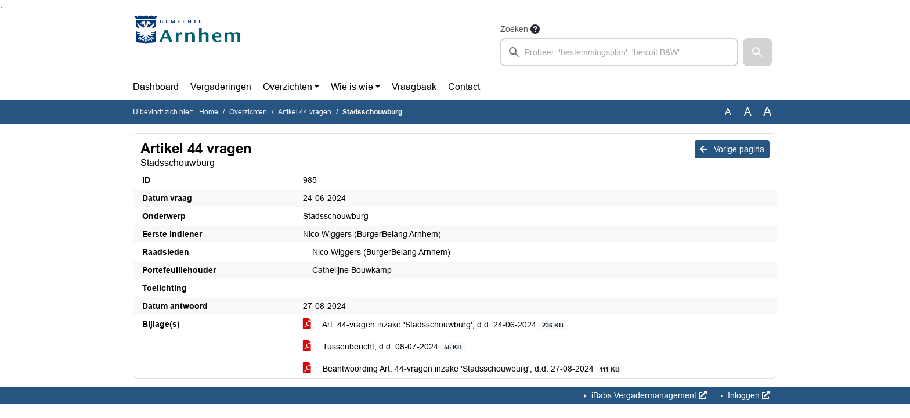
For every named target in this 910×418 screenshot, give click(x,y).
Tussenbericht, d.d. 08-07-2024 (384, 347)
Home (208, 112)
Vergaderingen (220, 87)
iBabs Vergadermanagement (648, 395)
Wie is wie (352, 87)
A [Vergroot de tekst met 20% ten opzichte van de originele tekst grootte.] (748, 112)
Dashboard (156, 87)
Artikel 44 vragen (304, 112)
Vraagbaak (414, 87)
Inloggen (747, 395)
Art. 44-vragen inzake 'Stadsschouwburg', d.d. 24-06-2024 (435, 325)
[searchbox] (619, 52)
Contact (464, 87)
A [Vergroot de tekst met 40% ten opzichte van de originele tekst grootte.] (767, 112)
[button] (757, 52)
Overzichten (287, 87)
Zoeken (514, 29)
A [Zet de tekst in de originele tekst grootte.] (728, 112)
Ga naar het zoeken (1, 7)
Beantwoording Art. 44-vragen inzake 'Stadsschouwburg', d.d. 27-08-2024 (463, 369)
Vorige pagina (732, 149)
